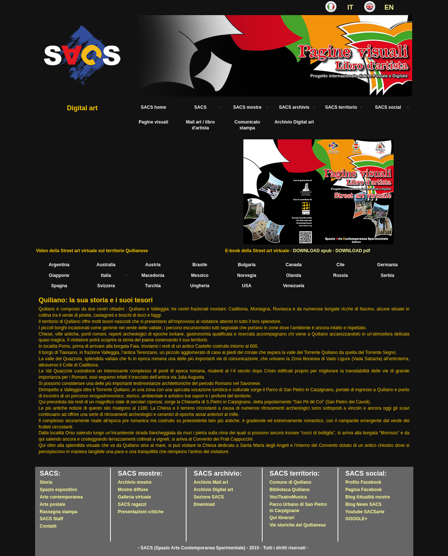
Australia (105, 264)
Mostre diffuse (133, 489)
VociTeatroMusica (288, 497)
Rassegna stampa (59, 511)
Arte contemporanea (61, 497)
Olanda (293, 275)
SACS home (153, 107)
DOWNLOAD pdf (352, 250)
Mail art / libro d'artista (200, 125)
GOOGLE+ (356, 518)
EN (389, 7)
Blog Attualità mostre (367, 497)
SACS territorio (341, 107)
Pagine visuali (153, 122)
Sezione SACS (209, 497)
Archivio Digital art (294, 122)
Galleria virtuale (134, 497)
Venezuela (293, 285)
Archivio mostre (134, 482)
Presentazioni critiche (141, 511)
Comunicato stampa (247, 125)
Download (204, 504)
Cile (340, 264)
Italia (106, 275)
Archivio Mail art (211, 482)
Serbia (387, 275)
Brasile (199, 264)
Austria (152, 264)
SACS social (388, 107)
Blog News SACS (363, 504)
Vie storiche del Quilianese (298, 525)
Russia (340, 275)
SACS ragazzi (132, 504)
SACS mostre (247, 107)
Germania (387, 264)
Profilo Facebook (363, 482)
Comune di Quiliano (290, 482)
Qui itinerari (282, 517)
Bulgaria (247, 264)
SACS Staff (51, 518)
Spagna (59, 285)
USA (246, 285)
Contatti (48, 526)
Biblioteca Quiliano (290, 489)
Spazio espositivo (58, 489)
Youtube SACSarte (364, 511)
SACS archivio (294, 107)
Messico (199, 275)
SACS (200, 107)
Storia (46, 482)
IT (350, 7)
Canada (293, 264)
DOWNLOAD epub (312, 250)
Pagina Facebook (363, 489)
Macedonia (152, 275)
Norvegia (246, 275)
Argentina (59, 264)
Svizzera (106, 285)
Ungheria (199, 285)
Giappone (59, 275)
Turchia (153, 285)
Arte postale (52, 504)
